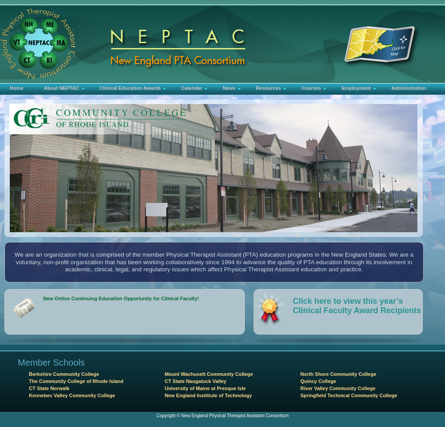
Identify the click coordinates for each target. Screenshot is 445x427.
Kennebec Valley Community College (72, 395)
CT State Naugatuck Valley (196, 381)
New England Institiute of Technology (208, 395)
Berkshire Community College (64, 374)
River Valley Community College (338, 388)
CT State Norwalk (49, 388)
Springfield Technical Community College (348, 395)
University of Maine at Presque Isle (205, 388)
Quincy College (318, 381)
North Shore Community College (338, 374)
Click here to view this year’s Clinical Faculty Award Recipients (357, 306)
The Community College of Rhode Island (76, 381)
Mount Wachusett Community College (209, 374)
